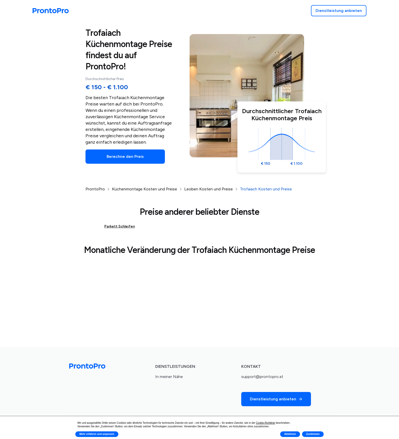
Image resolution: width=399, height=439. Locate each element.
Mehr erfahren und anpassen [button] (96, 434)
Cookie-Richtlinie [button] (265, 422)
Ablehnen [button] (290, 434)
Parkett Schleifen (119, 226)
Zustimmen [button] (313, 434)
